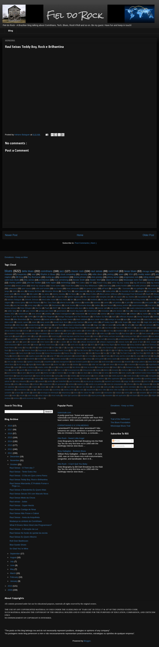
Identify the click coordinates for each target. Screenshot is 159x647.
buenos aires (153, 280)
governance (61, 311)
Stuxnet (97, 353)
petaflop (48, 314)
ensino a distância (28, 367)
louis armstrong (61, 280)
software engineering (107, 342)
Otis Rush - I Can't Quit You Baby (72, 464)
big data (98, 356)
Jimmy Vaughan (143, 317)
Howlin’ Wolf (95, 280)
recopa (87, 325)
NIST (148, 348)
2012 (10, 449)
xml (42, 398)
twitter (14, 395)
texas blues (130, 271)
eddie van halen (97, 364)
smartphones (9, 390)
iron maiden (150, 370)
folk (21, 311)
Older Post (148, 235)
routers (42, 387)
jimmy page (32, 305)
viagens (8, 302)
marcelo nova (45, 339)
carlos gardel (99, 359)
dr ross (67, 364)
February (14, 577)
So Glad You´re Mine (19, 548)
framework (153, 367)
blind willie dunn (76, 308)
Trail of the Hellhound (120, 419)
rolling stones (149, 277)
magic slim (136, 322)
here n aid (61, 370)
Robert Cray (102, 283)
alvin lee (26, 331)
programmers (47, 384)
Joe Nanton (88, 348)
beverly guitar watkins (74, 331)
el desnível (131, 364)
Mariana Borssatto (137, 348)
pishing (110, 274)
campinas (142, 331)
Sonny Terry (66, 291)
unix (59, 345)
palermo (32, 381)
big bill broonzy (140, 283)
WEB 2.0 (130, 328)
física (6, 370)
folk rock (136, 333)
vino (80, 294)
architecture (44, 280)
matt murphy (57, 339)
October (14, 464)
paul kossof (108, 305)
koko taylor (51, 282)
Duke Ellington (26, 308)
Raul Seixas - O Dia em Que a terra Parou (28, 475)
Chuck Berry (70, 286)
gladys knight (32, 370)
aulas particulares (65, 356)
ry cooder (62, 342)
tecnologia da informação (49, 393)
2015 (10, 437)
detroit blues (9, 364)
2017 (10, 429)
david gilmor (67, 333)
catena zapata (112, 359)
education (120, 364)
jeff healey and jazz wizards (111, 336)
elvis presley (97, 277)
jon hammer (59, 373)
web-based (133, 395)
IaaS (114, 317)
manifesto (33, 339)
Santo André (23, 353)
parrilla (49, 381)
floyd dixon (126, 333)
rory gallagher (138, 288)
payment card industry (113, 381)
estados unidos (43, 367)
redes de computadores (115, 384)
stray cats (141, 390)
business (96, 302)
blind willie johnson (138, 286)
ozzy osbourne (20, 381)
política (16, 384)
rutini (62, 387)
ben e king (88, 356)
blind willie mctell (49, 299)
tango (7, 291)
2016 (10, 433)
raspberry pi (81, 384)
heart (52, 370)
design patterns (139, 362)
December (15, 456)
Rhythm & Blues (47, 274)
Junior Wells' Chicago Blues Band (71, 328)
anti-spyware (36, 331)
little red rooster (89, 297)
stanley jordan (69, 390)
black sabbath (81, 319)
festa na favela (89, 367)
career (106, 302)
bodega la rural (114, 319)
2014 (10, 441)
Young (7, 356)
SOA (131, 274)
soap (31, 390)
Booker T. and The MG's (14, 317)
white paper (144, 395)
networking (80, 339)
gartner (14, 370)
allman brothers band (12, 331)
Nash (6, 350)
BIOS (92, 345)
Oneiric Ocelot (63, 350)
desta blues (152, 362)
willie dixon (97, 274)
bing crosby (99, 331)
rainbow (71, 384)
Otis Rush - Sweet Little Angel (71, 438)
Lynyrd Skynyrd (122, 348)
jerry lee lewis (18, 305)
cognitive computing (34, 362)
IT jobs (53, 328)
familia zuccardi (63, 367)
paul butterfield (60, 381)
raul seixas (97, 271)
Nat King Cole (16, 350)
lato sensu (105, 373)
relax (138, 384)
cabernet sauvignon (76, 359)
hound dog (55, 336)
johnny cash (47, 373)
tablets (35, 393)
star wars (80, 390)
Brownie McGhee (34, 291)
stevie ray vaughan (38, 286)
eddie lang (12, 311)
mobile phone (131, 376)
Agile (86, 345)
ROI (110, 350)
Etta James (29, 280)
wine (22, 291)
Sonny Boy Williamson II (89, 286)
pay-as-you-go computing (92, 381)
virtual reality (55, 395)
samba (118, 325)
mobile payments (117, 376)
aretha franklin (121, 286)
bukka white (110, 291)
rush (55, 387)
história (98, 370)
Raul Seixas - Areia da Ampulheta (25, 517)
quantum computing (74, 325)
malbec (97, 305)
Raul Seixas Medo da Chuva (22, 498)
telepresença (66, 393)
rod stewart (92, 314)
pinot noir (147, 381)
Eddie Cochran (43, 348)
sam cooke (96, 387)
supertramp (152, 390)
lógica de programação (24, 376)
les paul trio (59, 297)
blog (155, 356)
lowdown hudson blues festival (146, 373)
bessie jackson (50, 319)
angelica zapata (34, 356)
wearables (109, 395)
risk (54, 342)
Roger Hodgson (10, 353)
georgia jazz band (46, 311)
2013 (10, 445)
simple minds (152, 387)
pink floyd (58, 325)
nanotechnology (34, 325)
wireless (16, 398)
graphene (45, 336)
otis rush (101, 339)
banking (60, 331)
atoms (46, 331)
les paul (115, 288)
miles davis (20, 325)
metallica (73, 376)
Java (68, 348)
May (12, 569)
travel (134, 393)
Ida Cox (38, 308)
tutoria (7, 395)
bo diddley (90, 308)
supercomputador (11, 345)
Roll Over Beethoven (19, 541)
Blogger (87, 641)
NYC (155, 348)
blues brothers (32, 297)
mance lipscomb (139, 311)
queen (24, 342)
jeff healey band (107, 322)
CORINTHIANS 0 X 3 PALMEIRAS (73, 425)
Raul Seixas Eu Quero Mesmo (23, 537)
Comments (118, 446)
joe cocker (44, 305)
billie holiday (18, 297)
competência (48, 362)
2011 (10, 453)
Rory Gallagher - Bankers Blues (72, 451)
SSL (100, 328)
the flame (72, 294)
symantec (8, 393)
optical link (8, 381)
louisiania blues (85, 305)
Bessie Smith (79, 280)
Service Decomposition (53, 353)
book (22, 359)
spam (121, 274)
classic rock (77, 271)
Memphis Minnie (51, 291)
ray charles (129, 297)
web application (120, 395)
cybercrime (12, 288)
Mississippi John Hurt (132, 280)
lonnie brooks (70, 305)
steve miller (102, 390)
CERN (30, 317)
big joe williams (96, 291)
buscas (48, 359)
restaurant (146, 384)
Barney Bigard (109, 345)
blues (8, 271)
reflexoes (130, 384)
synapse (18, 393)
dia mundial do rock (127, 291)
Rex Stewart (136, 350)
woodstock (64, 277)
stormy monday (59, 294)
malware (8, 274)
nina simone (37, 314)
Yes (155, 353)
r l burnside (125, 288)
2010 (10, 586)
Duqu (27, 348)
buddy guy (50, 277)
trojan (136, 325)
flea (121, 367)
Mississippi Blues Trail (120, 426)
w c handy (155, 297)
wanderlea (84, 395)
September (15, 553)
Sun (104, 353)
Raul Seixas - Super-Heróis (22, 505)
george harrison (77, 322)
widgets (154, 395)
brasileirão (30, 359)
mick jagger (69, 339)
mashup (57, 376)
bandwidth (78, 356)
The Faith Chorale (126, 353)
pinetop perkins (122, 305)
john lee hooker (34, 282)
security (83, 274)
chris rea (10, 362)
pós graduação (60, 384)
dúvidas (75, 364)
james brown (82, 299)
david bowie (106, 362)
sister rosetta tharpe (118, 314)
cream (34, 322)
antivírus (77, 302)
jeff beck (105, 288)
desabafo (127, 362)
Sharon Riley (68, 353)
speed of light (138, 342)
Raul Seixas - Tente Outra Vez (23, 472)
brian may (109, 331)
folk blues (142, 367)
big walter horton (66, 319)
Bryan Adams (9, 348)
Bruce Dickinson (151, 345)
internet (95, 336)
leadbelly (94, 299)
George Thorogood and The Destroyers (74, 317)
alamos (14, 356)
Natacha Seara (29, 350)
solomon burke (123, 342)
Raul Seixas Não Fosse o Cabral (24, 513)
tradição (118, 393)
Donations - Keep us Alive (16, 257)
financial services (103, 367)
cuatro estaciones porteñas (140, 308)
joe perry (23, 373)
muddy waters (144, 274)
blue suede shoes (98, 319)
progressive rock (131, 277)
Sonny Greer (81, 353)
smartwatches (22, 390)
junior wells (9, 294)
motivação (27, 378)
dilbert (89, 333)
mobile (106, 376)
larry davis (84, 373)
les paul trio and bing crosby (134, 299)
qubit (17, 342)
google (36, 336)
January (14, 581)
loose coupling (126, 373)
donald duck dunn (60, 322)
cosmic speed (22, 322)
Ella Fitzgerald (49, 317)
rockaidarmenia (23, 387)
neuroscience (62, 378)
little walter (33, 294)
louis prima (11, 339)
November (15, 460)
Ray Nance (125, 350)
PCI (72, 350)
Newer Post (11, 235)
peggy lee (127, 381)
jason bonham (12, 373)
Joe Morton (77, 348)
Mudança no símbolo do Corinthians (26, 521)
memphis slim (104, 297)
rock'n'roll (113, 271)
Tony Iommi (120, 328)
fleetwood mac (131, 367)
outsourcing (111, 339)
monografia (153, 376)
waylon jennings (96, 395)
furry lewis (63, 299)
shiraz (141, 387)
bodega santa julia (11, 359)
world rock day (76, 345)
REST (55, 308)
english (16, 367)
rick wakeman (10, 387)
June (12, 565)
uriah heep (31, 395)
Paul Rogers (95, 350)
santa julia (107, 387)
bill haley (107, 356)
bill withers (88, 331)
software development (88, 342)
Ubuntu (64, 308)
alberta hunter (65, 302)
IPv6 (42, 328)
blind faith (147, 356)
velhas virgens (43, 395)
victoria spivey (19, 302)
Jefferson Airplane (126, 317)
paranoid (41, 381)
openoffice (137, 378)
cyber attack (46, 297)
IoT (63, 348)
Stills (90, 353)
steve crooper (151, 342)
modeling (142, 376)
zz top (153, 314)
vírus (66, 345)
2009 (10, 590)
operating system (150, 378)
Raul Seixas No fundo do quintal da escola (28, 533)
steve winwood (130, 390)
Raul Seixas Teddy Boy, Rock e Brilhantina (28, 479)
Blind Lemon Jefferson (109, 294)
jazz (62, 271)
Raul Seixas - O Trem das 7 (22, 468)
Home (80, 235)
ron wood (109, 325)
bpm (125, 319)
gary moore (30, 311)
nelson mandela (49, 378)
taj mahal (144, 314)
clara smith (9, 322)
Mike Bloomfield (20, 319)
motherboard (16, 378)
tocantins (97, 393)
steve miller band (115, 390)
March (13, 573)
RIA (104, 350)
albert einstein (151, 328)
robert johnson (112, 280)
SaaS (148, 294)
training (127, 393)
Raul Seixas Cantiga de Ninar (23, 509)
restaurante (79, 314)
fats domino (76, 367)
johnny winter (113, 277)
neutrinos (47, 325)
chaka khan (144, 359)
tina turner (152, 305)
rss (50, 387)
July (12, 561)
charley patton (15, 282)
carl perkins (116, 302)
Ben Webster (122, 345)
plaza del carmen (140, 339)
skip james (152, 288)
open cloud (127, 378)
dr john (127, 302)
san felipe (73, 342)
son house (58, 288)
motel (6, 378)
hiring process (88, 370)
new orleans (74, 378)
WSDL (148, 353)
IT (47, 328)
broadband (120, 331)
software (133, 314)
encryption (142, 364)
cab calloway (131, 331)
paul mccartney (74, 381)
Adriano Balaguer (14, 299)
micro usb (97, 376)
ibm (72, 299)
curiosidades (42, 333)
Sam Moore (109, 328)
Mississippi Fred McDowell (131, 294)
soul (34, 274)
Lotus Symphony (108, 348)
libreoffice (115, 373)
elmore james (20, 286)
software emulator (42, 390)
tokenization (108, 393)
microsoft (152, 299)
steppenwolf (91, 390)
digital (31, 364)
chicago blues (148, 271)
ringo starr (98, 325)
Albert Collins (91, 294)
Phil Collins (80, 283)
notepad (93, 378)
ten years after (25, 345)
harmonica (137, 302)
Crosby (19, 348)
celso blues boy (150, 319)
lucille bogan (123, 322)
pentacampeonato (124, 339)
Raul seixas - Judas (18, 501)
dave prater (94, 362)
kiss (76, 373)
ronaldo (34, 387)
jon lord (69, 373)
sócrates (27, 393)
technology (66, 282)
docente (48, 364)
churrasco (19, 362)
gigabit (17, 336)
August (13, 557)
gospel (140, 291)
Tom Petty (139, 353)
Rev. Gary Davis (50, 302)
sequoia (117, 387)
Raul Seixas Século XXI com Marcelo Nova (29, 493)
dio (96, 333)
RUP (116, 350)
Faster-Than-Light (19, 328)
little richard (21, 294)
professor (36, 384)
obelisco (102, 378)
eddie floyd (115, 333)
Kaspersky (22, 274)
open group (91, 339)
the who (128, 325)
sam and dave (84, 387)
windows (8, 398)
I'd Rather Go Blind (101, 317)
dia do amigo (21, 364)
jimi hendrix (151, 291)
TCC (111, 353)
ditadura (39, 364)
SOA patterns (91, 328)
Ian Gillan (55, 348)
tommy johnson (11, 308)
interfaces (124, 370)
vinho (15, 291)
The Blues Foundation (120, 422)
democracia (117, 362)
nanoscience (23, 314)
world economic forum (30, 398)
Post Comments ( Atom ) (86, 243)
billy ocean (137, 356)
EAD (33, 348)
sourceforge (56, 390)
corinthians (46, 271)
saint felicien (71, 387)
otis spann (118, 297)
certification (133, 359)
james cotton (93, 322)
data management (62, 362)
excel (53, 367)
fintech (115, 367)
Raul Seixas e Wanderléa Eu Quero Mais (28, 490)
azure (53, 331)
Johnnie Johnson (32, 299)
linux (128, 311)
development (79, 333)
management (22, 339)
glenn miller (27, 336)
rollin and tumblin (42, 288)
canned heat (135, 319)
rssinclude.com (64, 412)
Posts (116, 441)
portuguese (26, 384)
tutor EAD (153, 393)
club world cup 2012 (118, 308)
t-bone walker (55, 286)
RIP (91, 283)
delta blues (27, 271)
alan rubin (140, 328)
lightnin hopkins (73, 297)
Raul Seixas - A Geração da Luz (24, 529)
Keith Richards (34, 302)
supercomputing (138, 305)
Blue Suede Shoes (18, 545)
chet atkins (155, 359)
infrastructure (92, 311)
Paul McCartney (82, 350)
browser (40, 359)
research (33, 342)
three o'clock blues (48, 345)
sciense (103, 314)
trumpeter (143, 393)
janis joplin (149, 302)
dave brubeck (55, 333)
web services (147, 325)
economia (84, 364)
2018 (10, 426)
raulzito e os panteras (96, 384)
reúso (155, 384)
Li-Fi (97, 348)
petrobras (137, 381)
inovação (115, 370)
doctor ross (58, 364)
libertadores (56, 305)
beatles (87, 302)
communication (30, 333)
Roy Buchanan (34, 277)
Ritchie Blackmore (150, 350)
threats (36, 345)
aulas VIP (53, 356)
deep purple (45, 322)
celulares (123, 359)
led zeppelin (144, 336)
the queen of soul (90, 288)
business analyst (60, 359)
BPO (99, 345)
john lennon (118, 311)
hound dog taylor (77, 311)
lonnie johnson (80, 277)
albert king (107, 286)
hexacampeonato (73, 370)
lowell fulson (9, 376)
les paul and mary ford (110, 299)
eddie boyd (104, 333)
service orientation (129, 387)
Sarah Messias (36, 353)
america (23, 356)
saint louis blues (12, 280)
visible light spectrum (70, 395)
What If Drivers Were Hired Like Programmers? (31, 525)
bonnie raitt (102, 308)
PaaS (47, 308)
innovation (105, 311)
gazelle (22, 370)
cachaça (89, 359)
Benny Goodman (136, 345)
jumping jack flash (130, 336)
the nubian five (86, 393)
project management (63, 314)
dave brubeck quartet (79, 362)
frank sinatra (146, 333)
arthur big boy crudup (120, 283)
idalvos (106, 370)
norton (84, 378)
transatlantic (142, 297)
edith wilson (110, 364)
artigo (45, 356)
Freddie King (33, 328)
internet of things (137, 370)
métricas (37, 378)
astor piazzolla (80, 291)
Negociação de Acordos (46, 350)
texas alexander (72, 288)
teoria (76, 393)
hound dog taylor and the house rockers (76, 336)
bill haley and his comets (121, 356)
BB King (19, 277)
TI (116, 353)
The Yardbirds (35, 319)
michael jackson (85, 376)
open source (26, 288)
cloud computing (67, 274)
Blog (10, 30)
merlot (65, 376)
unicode (22, 395)
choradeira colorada (14, 333)
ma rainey (45, 294)
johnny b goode (34, 373)
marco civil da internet (43, 376)
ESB (38, 317)
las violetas (95, 373)
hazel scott (44, 370)
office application (114, 378)
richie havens (45, 342)
